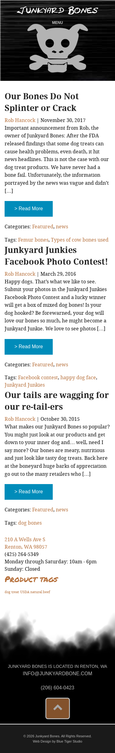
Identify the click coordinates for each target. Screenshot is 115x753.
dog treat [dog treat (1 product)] (12, 592)
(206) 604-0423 (57, 687)
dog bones (30, 523)
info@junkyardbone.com (57, 673)
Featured (42, 227)
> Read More (28, 208)
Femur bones (33, 240)
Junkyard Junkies (25, 385)
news (62, 227)
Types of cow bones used (80, 240)
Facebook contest (38, 377)
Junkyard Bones (57, 10)
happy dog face (78, 377)
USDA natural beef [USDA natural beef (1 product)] (35, 592)
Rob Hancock (20, 120)
